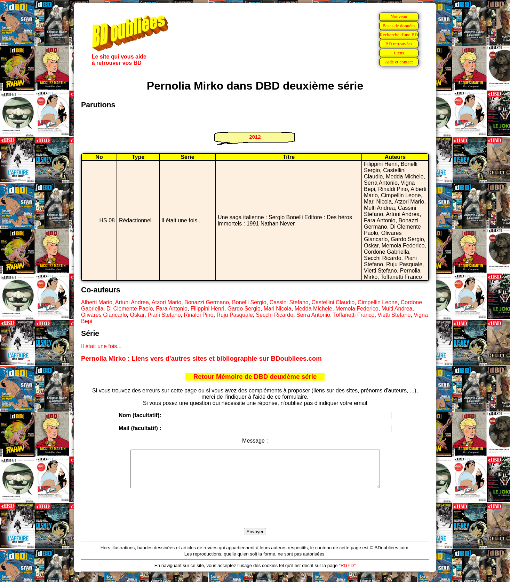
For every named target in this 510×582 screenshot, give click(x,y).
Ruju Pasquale (235, 315)
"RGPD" (347, 572)
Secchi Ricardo (275, 315)
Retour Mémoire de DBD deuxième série (255, 376)
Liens (399, 52)
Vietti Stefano (394, 315)
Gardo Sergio (244, 309)
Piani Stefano (164, 315)
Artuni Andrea (132, 302)
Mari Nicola (278, 309)
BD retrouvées (398, 43)
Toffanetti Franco (354, 315)
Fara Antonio (172, 309)
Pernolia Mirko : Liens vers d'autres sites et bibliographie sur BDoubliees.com (201, 358)
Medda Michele (314, 309)
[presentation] (255, 516)
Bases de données (398, 25)
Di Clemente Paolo (129, 309)
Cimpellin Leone (378, 302)
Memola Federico (356, 309)
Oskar (137, 315)
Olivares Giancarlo (104, 315)
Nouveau (398, 16)
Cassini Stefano (289, 302)
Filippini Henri (207, 309)
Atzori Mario (166, 302)
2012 (255, 137)
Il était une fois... (101, 346)
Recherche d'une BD (399, 34)
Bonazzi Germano (206, 302)
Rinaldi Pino (198, 315)
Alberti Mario (96, 302)
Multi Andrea (397, 309)
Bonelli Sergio (249, 302)
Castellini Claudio (333, 302)
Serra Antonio (313, 315)
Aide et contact (399, 61)
